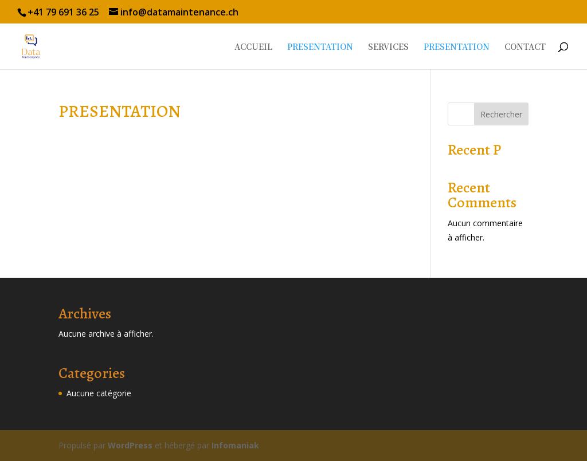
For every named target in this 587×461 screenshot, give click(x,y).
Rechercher (501, 114)
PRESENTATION (320, 47)
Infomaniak (235, 445)
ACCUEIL (253, 47)
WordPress (130, 445)
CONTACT (525, 47)
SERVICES (388, 47)
